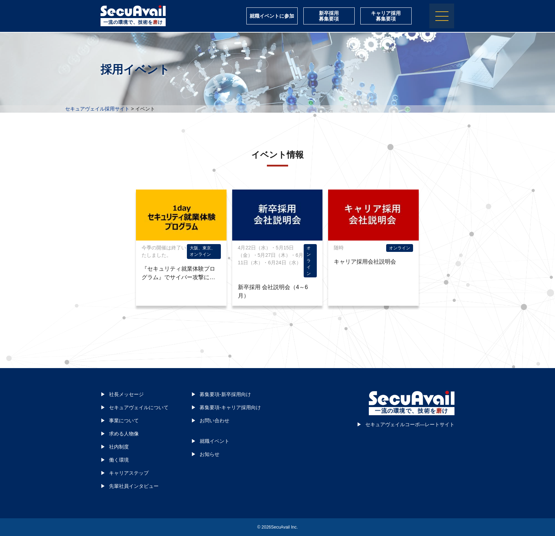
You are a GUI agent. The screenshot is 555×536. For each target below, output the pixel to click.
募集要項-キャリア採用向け (230, 407)
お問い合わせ (214, 420)
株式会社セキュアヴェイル (133, 11)
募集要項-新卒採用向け (225, 394)
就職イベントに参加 (272, 16)
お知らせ (209, 454)
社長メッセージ (126, 394)
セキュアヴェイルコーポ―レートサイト (409, 424)
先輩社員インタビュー (134, 486)
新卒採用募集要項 (329, 16)
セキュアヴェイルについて (138, 407)
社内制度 (119, 447)
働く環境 (119, 460)
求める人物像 (124, 433)
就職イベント (214, 441)
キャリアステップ (129, 473)
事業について (124, 420)
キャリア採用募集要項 (386, 16)
